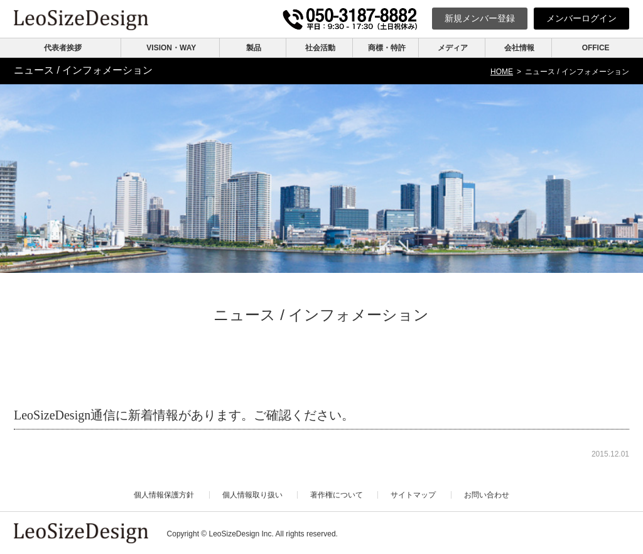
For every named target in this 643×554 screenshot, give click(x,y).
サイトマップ (413, 494)
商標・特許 (387, 47)
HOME (501, 71)
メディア (453, 47)
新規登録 (480, 18)
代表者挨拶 (63, 47)
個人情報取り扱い (252, 494)
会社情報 (519, 47)
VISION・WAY (171, 47)
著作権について (336, 494)
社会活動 (320, 47)
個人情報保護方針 (164, 494)
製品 (253, 47)
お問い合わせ (486, 494)
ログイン (581, 18)
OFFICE (596, 47)
